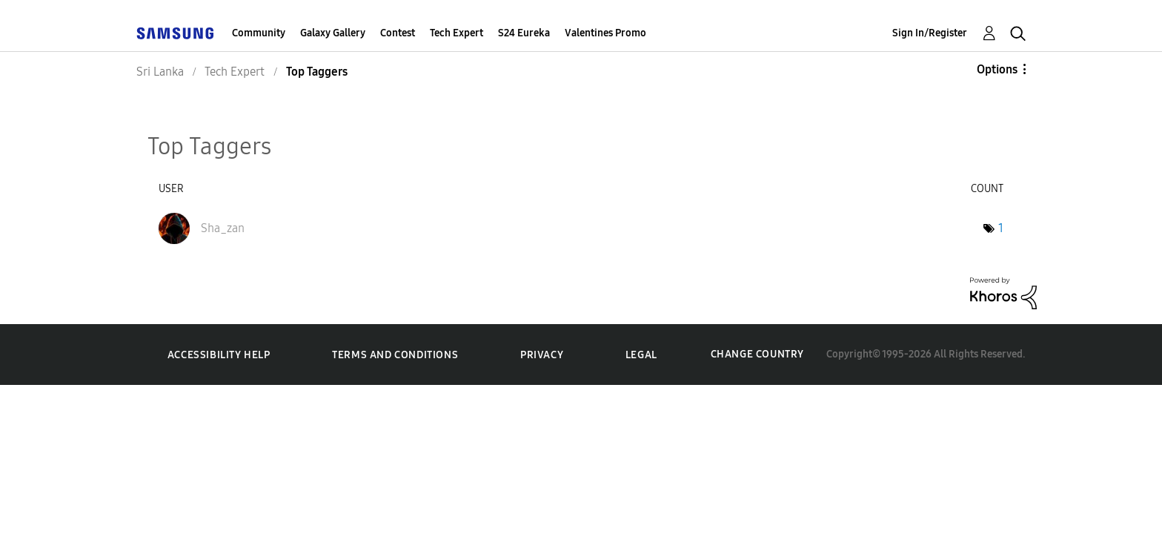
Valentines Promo (605, 33)
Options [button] (997, 69)
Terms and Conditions (395, 355)
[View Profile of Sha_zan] (223, 228)
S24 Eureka (524, 33)
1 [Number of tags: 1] (1000, 228)
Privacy (541, 355)
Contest (397, 33)
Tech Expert (456, 33)
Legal (641, 355)
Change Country (757, 354)
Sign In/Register (929, 33)
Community (258, 33)
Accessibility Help (218, 355)
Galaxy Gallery (332, 33)
